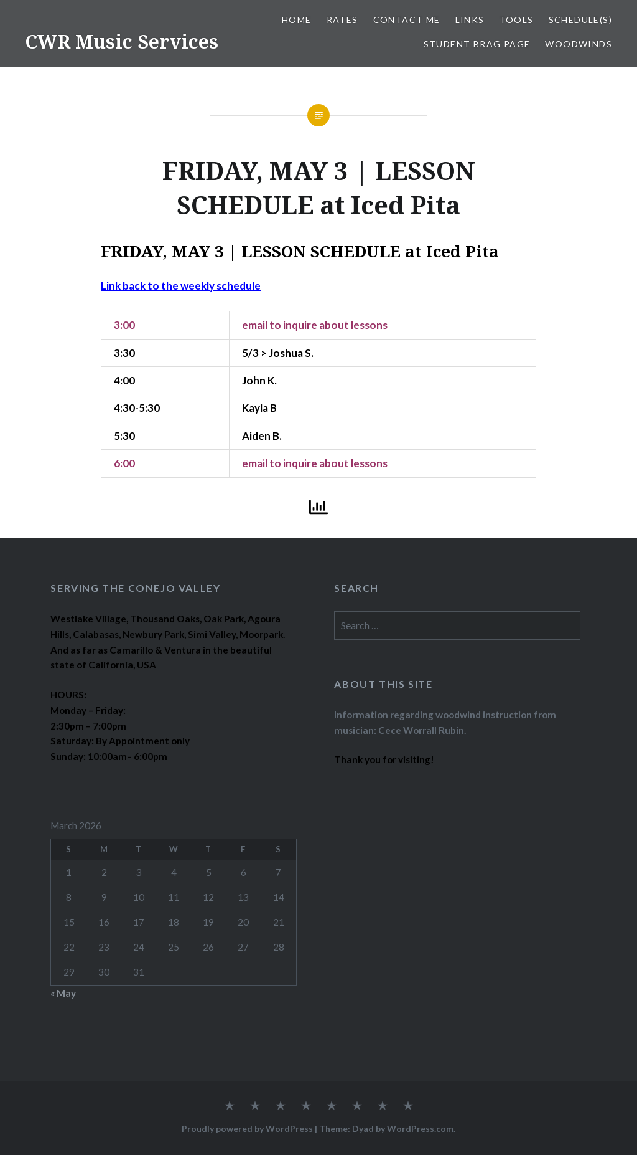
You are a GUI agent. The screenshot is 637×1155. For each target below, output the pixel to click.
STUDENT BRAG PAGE (477, 44)
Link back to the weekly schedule (181, 285)
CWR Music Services (121, 41)
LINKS (470, 19)
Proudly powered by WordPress (247, 1128)
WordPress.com (420, 1128)
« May (63, 993)
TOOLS (517, 19)
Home (297, 19)
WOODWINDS (578, 44)
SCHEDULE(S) (580, 19)
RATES (342, 19)
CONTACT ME (406, 19)
